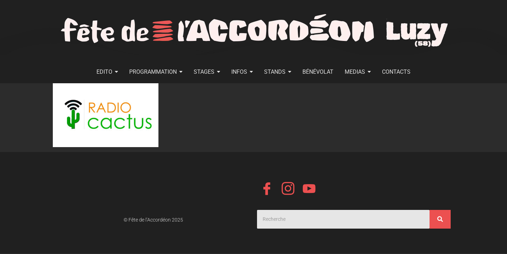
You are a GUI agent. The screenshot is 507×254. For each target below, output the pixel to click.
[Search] (343, 219)
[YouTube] (309, 189)
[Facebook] (267, 189)
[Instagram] (288, 189)
